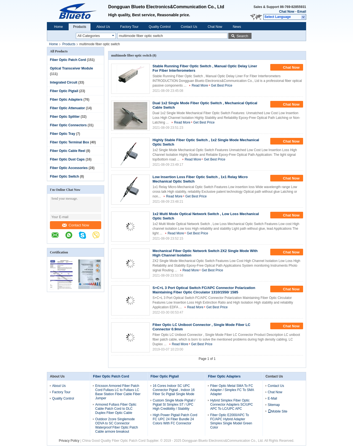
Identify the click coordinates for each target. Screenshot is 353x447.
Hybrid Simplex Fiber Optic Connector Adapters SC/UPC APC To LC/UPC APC (231, 404)
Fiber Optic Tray (62, 134)
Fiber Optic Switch (64, 176)
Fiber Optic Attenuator (67, 108)
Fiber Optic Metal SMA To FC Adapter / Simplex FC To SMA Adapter (232, 390)
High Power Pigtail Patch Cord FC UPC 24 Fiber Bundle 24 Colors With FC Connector (175, 419)
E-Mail (272, 398)
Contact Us (189, 27)
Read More (200, 85)
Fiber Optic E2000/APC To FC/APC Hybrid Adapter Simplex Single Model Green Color (231, 421)
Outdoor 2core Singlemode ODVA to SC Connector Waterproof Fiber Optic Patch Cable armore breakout (116, 425)
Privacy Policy (69, 441)
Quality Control (159, 27)
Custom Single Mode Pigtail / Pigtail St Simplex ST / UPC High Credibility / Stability (174, 404)
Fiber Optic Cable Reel (67, 151)
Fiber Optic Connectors (68, 125)
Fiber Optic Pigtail (64, 91)
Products (79, 27)
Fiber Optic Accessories (69, 168)
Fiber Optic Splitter (65, 117)
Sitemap (274, 405)
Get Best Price (221, 85)
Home (58, 27)
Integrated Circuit (63, 82)
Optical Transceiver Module (71, 68)
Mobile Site (277, 411)
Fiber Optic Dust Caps (67, 159)
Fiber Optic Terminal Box (69, 142)
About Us (103, 27)
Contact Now (75, 225)
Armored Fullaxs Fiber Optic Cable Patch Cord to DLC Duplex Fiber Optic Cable (115, 409)
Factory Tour (129, 27)
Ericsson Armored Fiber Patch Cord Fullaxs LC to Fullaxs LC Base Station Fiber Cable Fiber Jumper (117, 392)
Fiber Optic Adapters (66, 99)
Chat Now (286, 12)
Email (301, 12)
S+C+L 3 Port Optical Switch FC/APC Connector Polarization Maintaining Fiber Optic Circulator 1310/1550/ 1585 (204, 290)
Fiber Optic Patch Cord (68, 60)
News (237, 27)
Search (242, 36)
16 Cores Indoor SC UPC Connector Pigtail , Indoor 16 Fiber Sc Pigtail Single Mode (174, 390)
